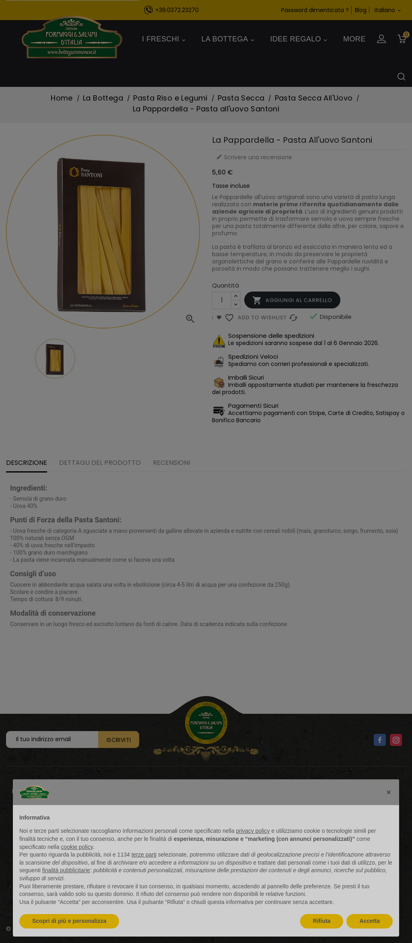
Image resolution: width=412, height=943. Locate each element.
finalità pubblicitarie (66, 870)
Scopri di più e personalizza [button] (69, 921)
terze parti (144, 854)
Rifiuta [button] (322, 921)
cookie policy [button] (77, 847)
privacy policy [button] (253, 831)
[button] (388, 792)
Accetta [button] (369, 921)
